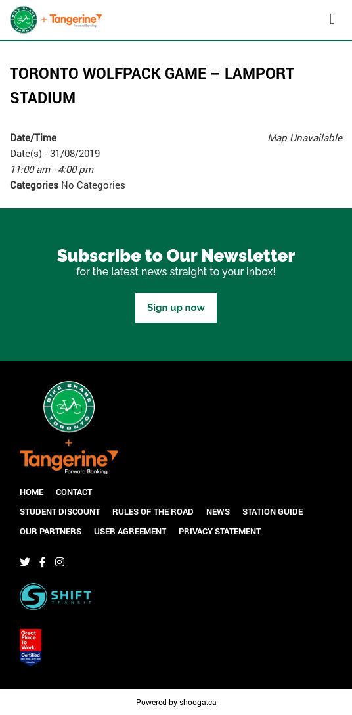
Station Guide (272, 511)
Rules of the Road (153, 511)
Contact (74, 491)
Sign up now (176, 307)
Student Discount (60, 511)
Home (31, 491)
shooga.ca (198, 702)
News (218, 511)
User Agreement (130, 531)
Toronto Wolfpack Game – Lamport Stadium (152, 85)
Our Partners (50, 531)
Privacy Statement (220, 531)
